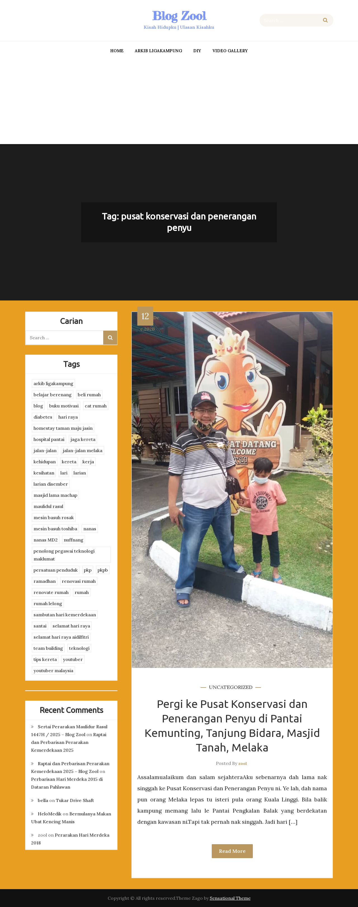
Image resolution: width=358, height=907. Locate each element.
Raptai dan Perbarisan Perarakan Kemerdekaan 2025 (68, 742)
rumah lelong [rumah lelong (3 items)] (48, 603)
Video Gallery (230, 50)
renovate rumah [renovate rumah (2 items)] (51, 592)
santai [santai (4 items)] (40, 626)
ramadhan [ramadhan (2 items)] (45, 581)
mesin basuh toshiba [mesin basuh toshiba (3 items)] (55, 528)
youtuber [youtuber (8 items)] (73, 659)
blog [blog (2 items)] (38, 406)
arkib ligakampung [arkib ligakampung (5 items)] (53, 383)
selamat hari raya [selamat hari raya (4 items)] (71, 626)
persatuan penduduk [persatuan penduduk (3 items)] (56, 570)
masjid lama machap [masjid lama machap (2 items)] (55, 495)
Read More (232, 851)
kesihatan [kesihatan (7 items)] (44, 473)
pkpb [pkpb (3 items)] (103, 570)
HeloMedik (50, 814)
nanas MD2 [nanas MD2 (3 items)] (46, 540)
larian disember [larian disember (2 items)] (51, 484)
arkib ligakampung (158, 50)
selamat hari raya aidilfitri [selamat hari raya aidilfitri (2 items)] (61, 637)
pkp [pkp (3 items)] (87, 570)
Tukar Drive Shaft (75, 800)
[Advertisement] (179, 101)
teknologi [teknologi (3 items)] (79, 648)
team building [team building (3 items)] (48, 648)
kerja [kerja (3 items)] (88, 461)
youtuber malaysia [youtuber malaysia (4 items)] (53, 670)
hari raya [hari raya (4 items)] (68, 417)
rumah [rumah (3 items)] (82, 592)
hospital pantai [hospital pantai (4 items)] (49, 439)
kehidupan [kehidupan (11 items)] (45, 461)
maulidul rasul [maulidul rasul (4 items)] (48, 506)
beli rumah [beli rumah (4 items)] (89, 394)
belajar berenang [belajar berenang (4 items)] (53, 394)
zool (242, 763)
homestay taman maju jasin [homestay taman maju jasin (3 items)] (63, 428)
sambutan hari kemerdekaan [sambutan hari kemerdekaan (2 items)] (65, 614)
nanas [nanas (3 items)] (89, 528)
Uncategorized (231, 687)
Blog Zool (179, 16)
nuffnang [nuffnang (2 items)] (73, 540)
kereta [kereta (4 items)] (69, 461)
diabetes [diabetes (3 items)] (43, 417)
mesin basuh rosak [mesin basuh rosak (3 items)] (54, 517)
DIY (197, 50)
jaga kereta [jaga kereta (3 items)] (82, 439)
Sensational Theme (230, 898)
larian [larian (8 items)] (80, 473)
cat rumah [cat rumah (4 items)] (96, 406)
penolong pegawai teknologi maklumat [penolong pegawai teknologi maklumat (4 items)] (64, 555)
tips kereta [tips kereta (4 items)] (45, 659)
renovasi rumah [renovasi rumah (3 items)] (79, 581)
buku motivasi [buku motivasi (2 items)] (64, 406)
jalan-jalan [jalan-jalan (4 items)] (45, 450)
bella (43, 800)
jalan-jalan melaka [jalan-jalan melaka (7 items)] (82, 450)
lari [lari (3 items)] (63, 473)
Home (117, 50)
